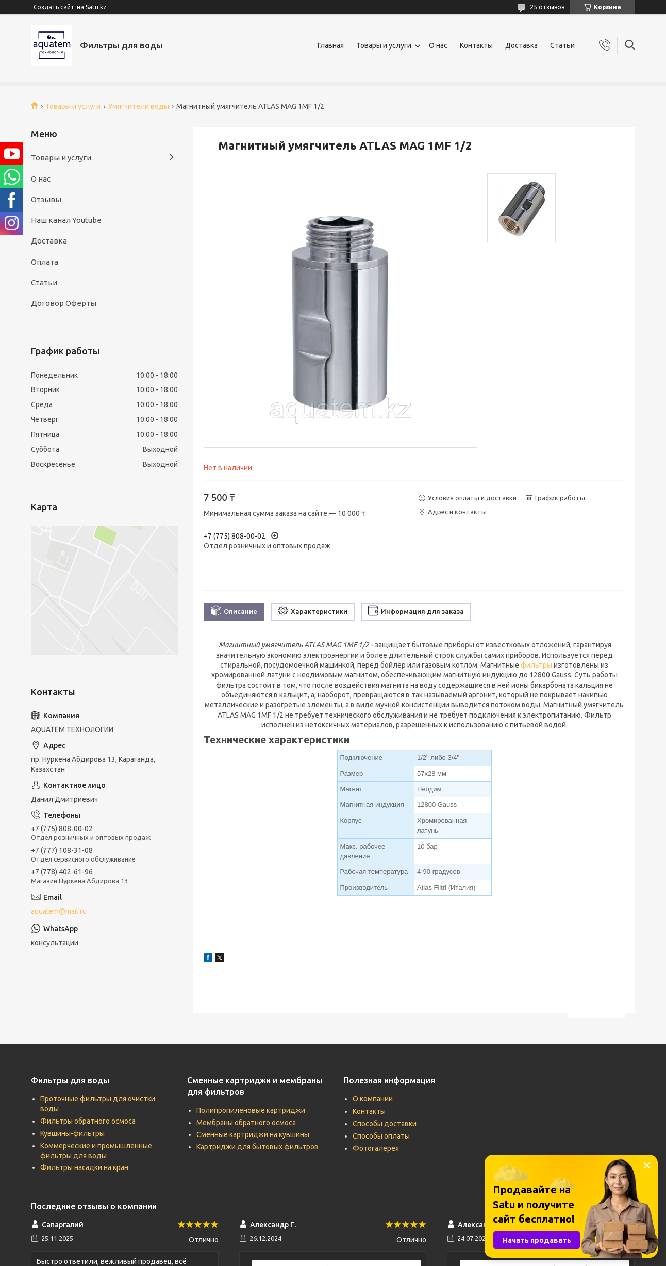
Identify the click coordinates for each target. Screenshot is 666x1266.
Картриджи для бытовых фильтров (257, 1147)
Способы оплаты (381, 1136)
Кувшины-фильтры (72, 1133)
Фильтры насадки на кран (84, 1167)
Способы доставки (385, 1123)
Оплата (44, 261)
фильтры (536, 665)
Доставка (521, 45)
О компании (373, 1099)
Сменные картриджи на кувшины (252, 1134)
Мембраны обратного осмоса (246, 1122)
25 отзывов (547, 7)
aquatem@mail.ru (59, 911)
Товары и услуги (383, 45)
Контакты (476, 45)
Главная (331, 45)
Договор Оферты (63, 303)
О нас (438, 45)
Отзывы (46, 199)
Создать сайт (54, 7)
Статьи (562, 45)
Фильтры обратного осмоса (88, 1121)
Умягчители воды (138, 106)
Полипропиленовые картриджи (250, 1110)
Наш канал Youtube (66, 220)
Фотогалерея (376, 1148)
